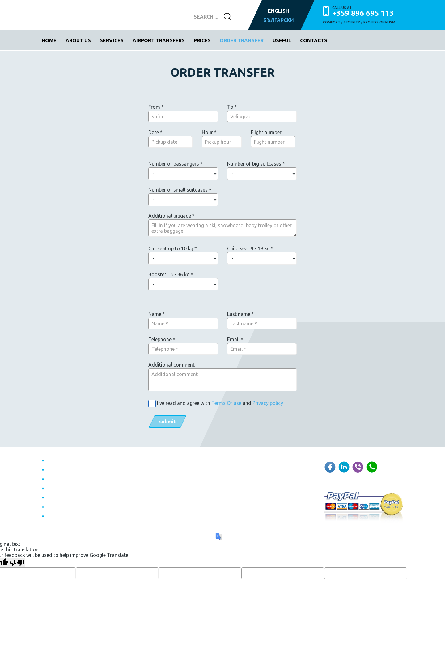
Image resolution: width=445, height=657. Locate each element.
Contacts (313, 40)
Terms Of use (226, 403)
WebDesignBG (197, 515)
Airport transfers (159, 40)
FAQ (52, 516)
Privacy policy (267, 403)
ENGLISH (278, 11)
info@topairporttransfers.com (217, 474)
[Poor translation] (17, 562)
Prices (202, 40)
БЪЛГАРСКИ (278, 20)
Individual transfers (69, 488)
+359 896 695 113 (367, 11)
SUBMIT (167, 421)
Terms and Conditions (73, 498)
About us (78, 40)
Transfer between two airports (82, 479)
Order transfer (242, 40)
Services (112, 40)
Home (49, 40)
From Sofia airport (68, 461)
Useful (282, 40)
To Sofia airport (66, 470)
